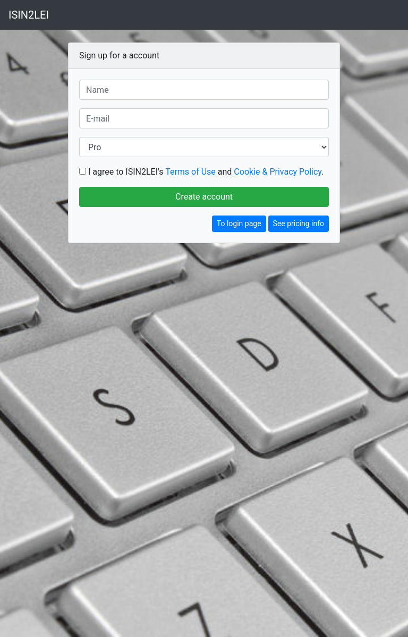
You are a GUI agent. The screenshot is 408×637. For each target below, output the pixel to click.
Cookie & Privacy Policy (277, 172)
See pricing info (298, 223)
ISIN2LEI (28, 14)
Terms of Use (190, 172)
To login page (239, 223)
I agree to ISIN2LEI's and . (206, 172)
